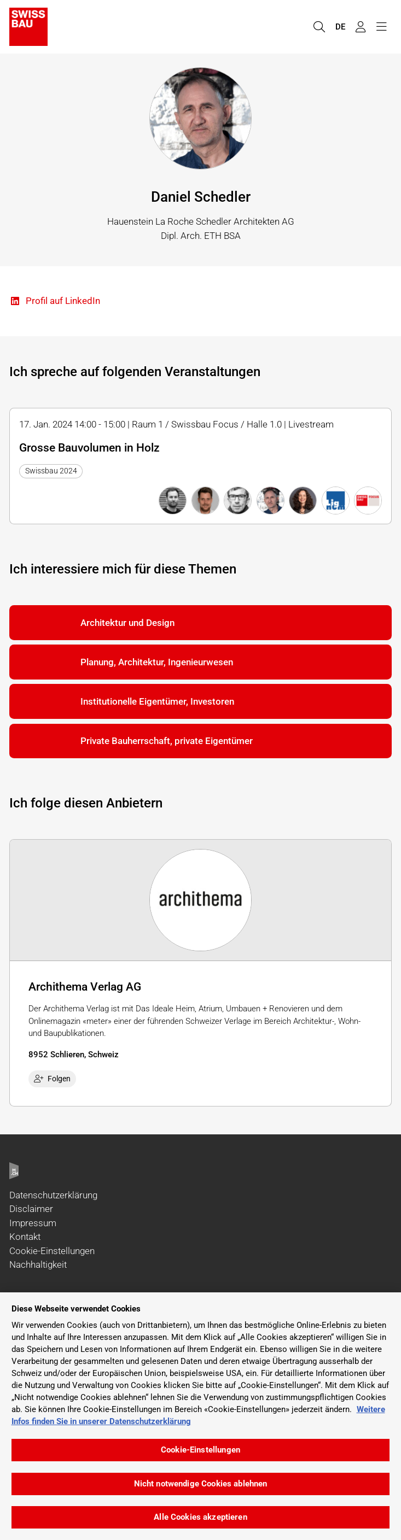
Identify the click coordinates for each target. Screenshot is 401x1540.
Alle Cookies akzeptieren (200, 1517)
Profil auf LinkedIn (54, 301)
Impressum (32, 1222)
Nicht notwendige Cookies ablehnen (201, 1484)
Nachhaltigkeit (38, 1264)
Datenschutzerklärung (53, 1195)
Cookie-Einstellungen (52, 1250)
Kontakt (24, 1236)
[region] (200, 1416)
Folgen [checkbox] (52, 1078)
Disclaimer (31, 1208)
